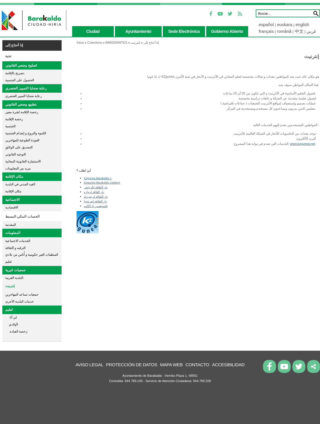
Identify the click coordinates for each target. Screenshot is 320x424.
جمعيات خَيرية (15, 270)
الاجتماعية (12, 200)
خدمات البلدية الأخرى (19, 301)
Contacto (197, 364)
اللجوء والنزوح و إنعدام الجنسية (25, 133)
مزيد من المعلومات (18, 168)
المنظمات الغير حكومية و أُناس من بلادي (31, 254)
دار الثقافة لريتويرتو (96, 196)
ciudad (92, 31)
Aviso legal (89, 364)
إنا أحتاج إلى (14, 45)
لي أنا (11, 317)
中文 (299, 31)
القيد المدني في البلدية (20, 184)
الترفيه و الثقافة (15, 248)
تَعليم (8, 261)
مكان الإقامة (14, 176)
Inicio (80, 42)
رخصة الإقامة (14, 119)
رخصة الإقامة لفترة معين (21, 112)
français (266, 31)
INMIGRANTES (116, 42)
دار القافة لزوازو (94, 192)
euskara (285, 24)
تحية (8, 56)
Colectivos (94, 42)
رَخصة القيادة (16, 331)
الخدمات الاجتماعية (17, 240)
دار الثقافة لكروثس (96, 187)
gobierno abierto (227, 31)
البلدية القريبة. (14, 277)
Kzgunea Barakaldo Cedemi (102, 182)
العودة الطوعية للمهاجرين (22, 140)
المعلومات (12, 233)
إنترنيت (10, 286)
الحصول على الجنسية (19, 80)
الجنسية (10, 126)
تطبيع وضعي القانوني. (21, 104)
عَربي (311, 31)
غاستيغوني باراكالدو (96, 206)
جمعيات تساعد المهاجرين (21, 294)
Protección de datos (131, 364)
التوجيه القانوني (15, 154)
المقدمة (10, 224)
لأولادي (11, 324)
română (284, 31)
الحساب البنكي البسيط (22, 216)
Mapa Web (171, 364)
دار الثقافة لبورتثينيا (95, 201)
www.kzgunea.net (302, 143)
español (267, 24)
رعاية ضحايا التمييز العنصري (26, 88)
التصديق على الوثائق (19, 147)
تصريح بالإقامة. (15, 73)
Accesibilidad (228, 364)
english (302, 24)
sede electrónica (184, 31)
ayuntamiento (138, 31)
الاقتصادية (11, 207)
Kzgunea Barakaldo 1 (97, 178)
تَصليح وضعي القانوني (21, 65)
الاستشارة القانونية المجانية (23, 161)
